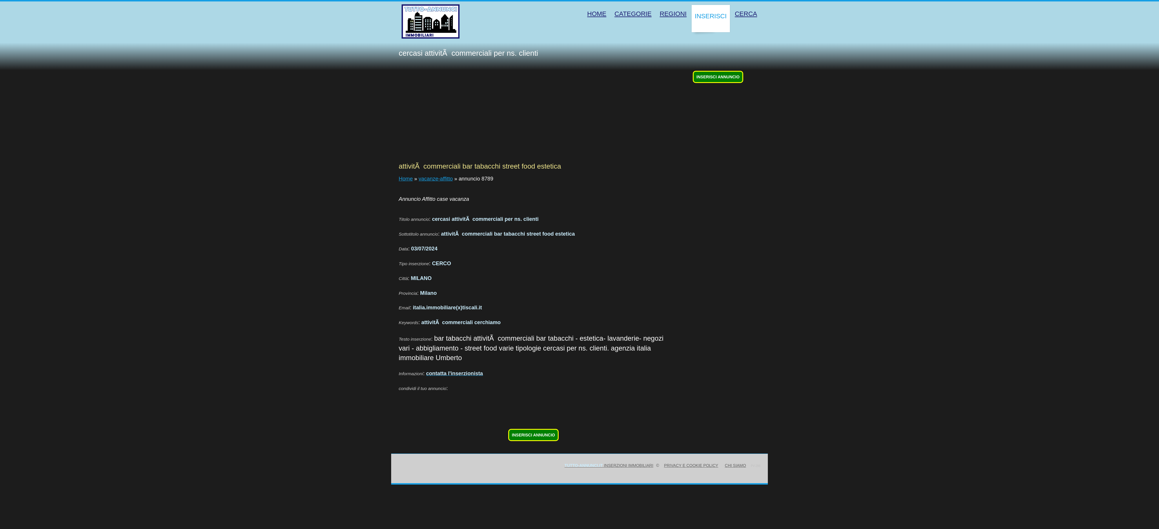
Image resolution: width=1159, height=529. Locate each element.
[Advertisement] (534, 116)
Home (406, 179)
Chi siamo (735, 465)
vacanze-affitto (436, 179)
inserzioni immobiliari (608, 465)
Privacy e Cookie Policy (691, 465)
